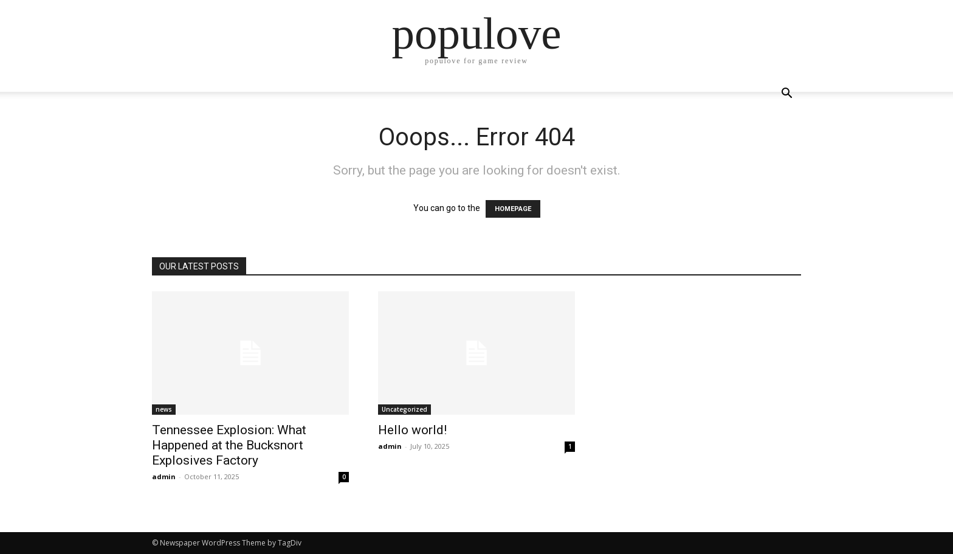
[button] (786, 94)
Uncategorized (404, 409)
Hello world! (412, 430)
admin (164, 476)
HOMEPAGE (513, 209)
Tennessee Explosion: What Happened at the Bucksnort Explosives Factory (229, 445)
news (164, 409)
